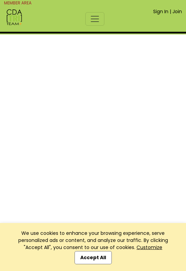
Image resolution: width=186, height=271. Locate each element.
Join (177, 11)
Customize (149, 247)
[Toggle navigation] (94, 19)
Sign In (160, 11)
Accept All (93, 257)
